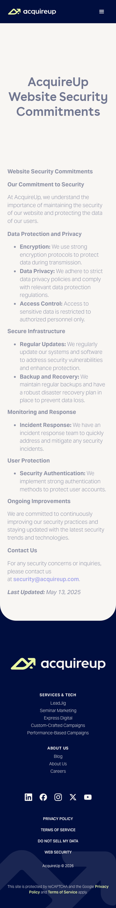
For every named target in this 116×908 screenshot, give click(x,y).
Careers (58, 771)
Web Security (58, 852)
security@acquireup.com (46, 589)
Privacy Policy (58, 818)
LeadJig (58, 703)
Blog (58, 756)
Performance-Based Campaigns (58, 732)
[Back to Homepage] (58, 664)
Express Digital (58, 717)
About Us (58, 763)
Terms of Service (58, 830)
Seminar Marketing (58, 710)
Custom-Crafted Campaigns (58, 725)
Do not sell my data (58, 841)
